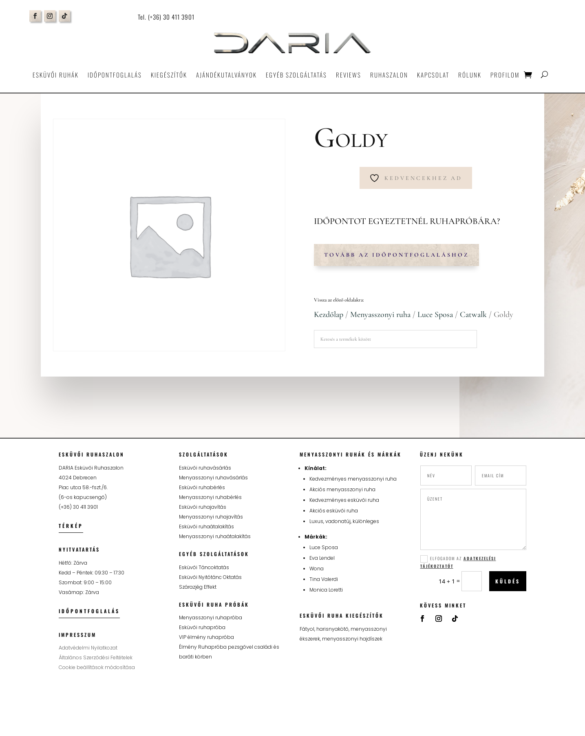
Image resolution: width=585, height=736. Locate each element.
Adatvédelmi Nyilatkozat (88, 647)
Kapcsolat (433, 74)
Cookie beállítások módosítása (97, 667)
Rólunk (469, 74)
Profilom (504, 74)
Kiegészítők (169, 74)
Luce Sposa (435, 314)
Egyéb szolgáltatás (296, 74)
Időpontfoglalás (115, 74)
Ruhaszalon (389, 74)
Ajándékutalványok (226, 74)
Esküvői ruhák (56, 74)
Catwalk (473, 314)
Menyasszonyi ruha (380, 314)
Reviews (348, 74)
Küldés (507, 581)
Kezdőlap (328, 314)
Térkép (71, 525)
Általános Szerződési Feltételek (95, 657)
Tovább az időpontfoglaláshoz (396, 254)
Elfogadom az (458, 562)
